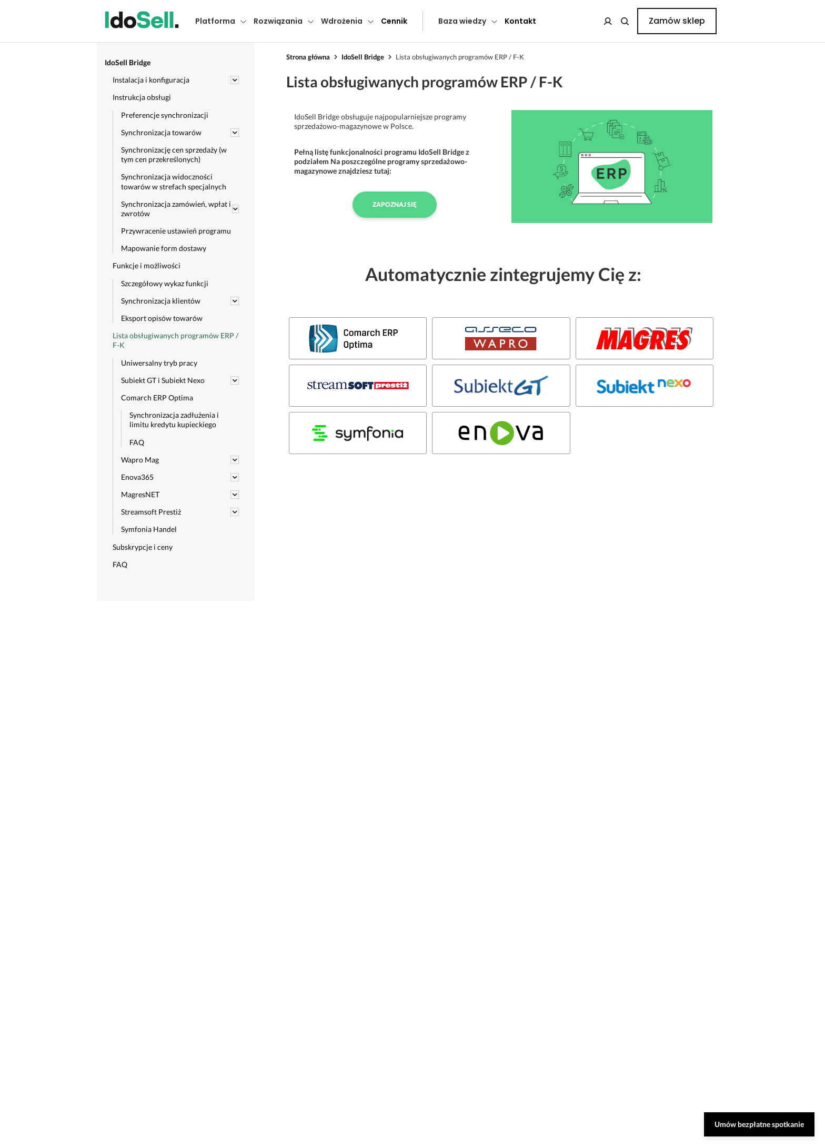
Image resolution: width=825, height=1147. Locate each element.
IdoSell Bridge (362, 57)
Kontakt (520, 21)
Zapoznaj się (395, 204)
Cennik (394, 21)
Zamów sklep (677, 21)
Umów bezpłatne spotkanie (759, 1124)
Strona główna (308, 57)
